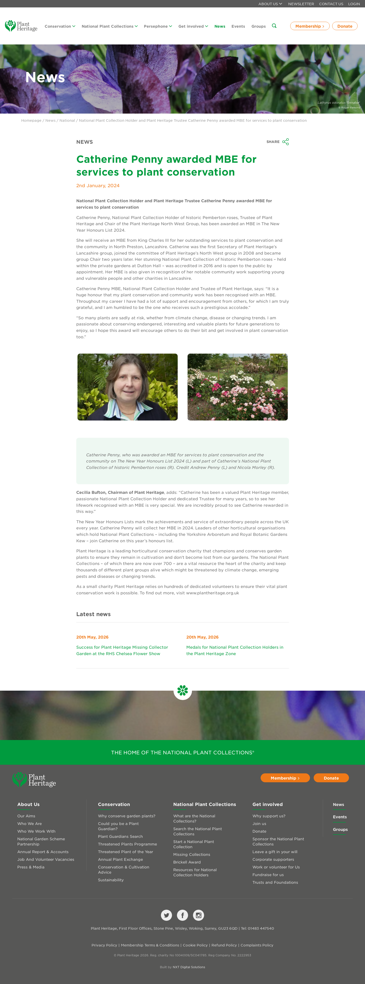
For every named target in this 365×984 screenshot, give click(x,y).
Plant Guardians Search (120, 836)
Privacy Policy (104, 945)
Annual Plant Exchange (120, 859)
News (219, 26)
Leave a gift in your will (274, 851)
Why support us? (269, 815)
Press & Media (30, 866)
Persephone (158, 26)
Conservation (60, 26)
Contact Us (331, 3)
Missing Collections (191, 854)
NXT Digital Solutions (189, 967)
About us (270, 3)
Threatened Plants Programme (127, 844)
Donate (344, 25)
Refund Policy (224, 945)
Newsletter (301, 3)
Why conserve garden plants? (126, 815)
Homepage (31, 120)
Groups (258, 26)
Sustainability (111, 879)
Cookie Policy (195, 945)
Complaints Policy (257, 945)
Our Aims (26, 815)
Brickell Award (187, 862)
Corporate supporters (273, 859)
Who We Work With (36, 831)
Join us (259, 823)
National (67, 120)
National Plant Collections (110, 26)
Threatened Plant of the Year (125, 851)
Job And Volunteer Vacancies (45, 859)
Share (278, 141)
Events (238, 26)
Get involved (193, 26)
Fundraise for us (268, 874)
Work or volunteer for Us (276, 866)
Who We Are (29, 823)
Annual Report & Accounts (43, 851)
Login (354, 3)
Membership (310, 25)
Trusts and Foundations (275, 882)
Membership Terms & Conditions (150, 945)
